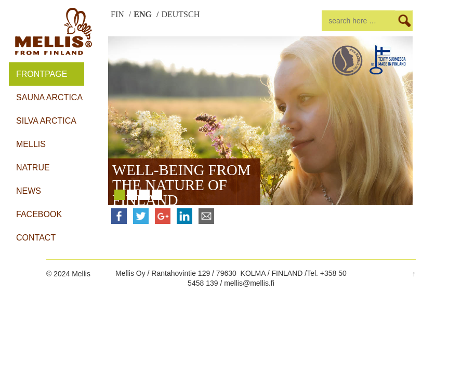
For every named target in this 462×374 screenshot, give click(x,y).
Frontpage (41, 74)
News (28, 190)
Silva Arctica (46, 120)
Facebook (39, 214)
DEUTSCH (180, 14)
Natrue (33, 167)
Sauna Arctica (49, 97)
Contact (36, 237)
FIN (118, 14)
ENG (144, 14)
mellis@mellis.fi (249, 283)
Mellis (31, 144)
